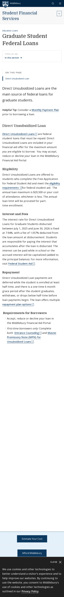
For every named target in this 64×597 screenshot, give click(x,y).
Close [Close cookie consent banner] (56, 562)
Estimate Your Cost (32, 538)
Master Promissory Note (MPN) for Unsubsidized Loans (31, 337)
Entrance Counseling (26, 333)
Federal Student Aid (20, 263)
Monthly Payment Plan (45, 110)
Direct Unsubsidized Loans (18, 134)
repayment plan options (16, 304)
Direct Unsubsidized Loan (17, 78)
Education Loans (10, 30)
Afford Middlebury (32, 553)
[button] (53, 3)
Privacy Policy (30, 591)
